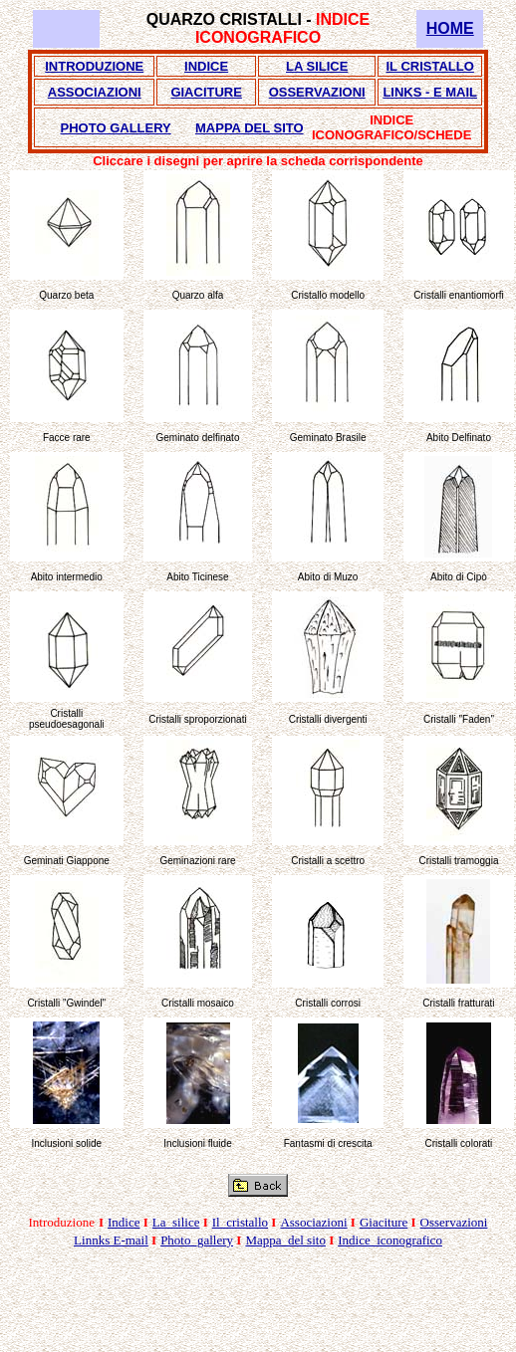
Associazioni (313, 1222)
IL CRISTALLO (430, 66)
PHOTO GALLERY (116, 127)
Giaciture (383, 1222)
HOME (450, 28)
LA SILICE (317, 66)
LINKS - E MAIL (430, 92)
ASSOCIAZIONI (94, 92)
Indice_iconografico (390, 1240)
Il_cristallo (240, 1222)
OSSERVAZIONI (317, 92)
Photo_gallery (196, 1240)
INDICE (206, 66)
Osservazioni (454, 1222)
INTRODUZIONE (94, 66)
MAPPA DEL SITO (249, 127)
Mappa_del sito (285, 1240)
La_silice (176, 1222)
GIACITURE (206, 92)
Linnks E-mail (111, 1240)
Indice (123, 1222)
